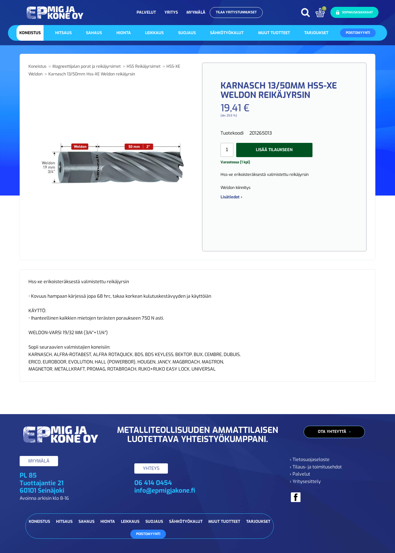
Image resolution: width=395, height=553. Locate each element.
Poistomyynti (358, 32)
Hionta (123, 33)
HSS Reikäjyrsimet (144, 66)
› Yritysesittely (305, 481)
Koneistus (30, 33)
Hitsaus (63, 33)
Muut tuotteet (274, 33)
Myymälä (195, 12)
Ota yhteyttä (332, 431)
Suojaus (187, 33)
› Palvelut (300, 474)
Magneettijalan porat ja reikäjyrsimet (86, 66)
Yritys (171, 12)
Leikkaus (154, 33)
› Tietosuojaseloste (310, 459)
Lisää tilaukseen (274, 150)
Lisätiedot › (231, 197)
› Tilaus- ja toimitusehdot (316, 467)
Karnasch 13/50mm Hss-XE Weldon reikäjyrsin (91, 74)
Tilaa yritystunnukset (236, 12)
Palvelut (146, 12)
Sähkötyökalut (227, 33)
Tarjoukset (316, 33)
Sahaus (94, 33)
